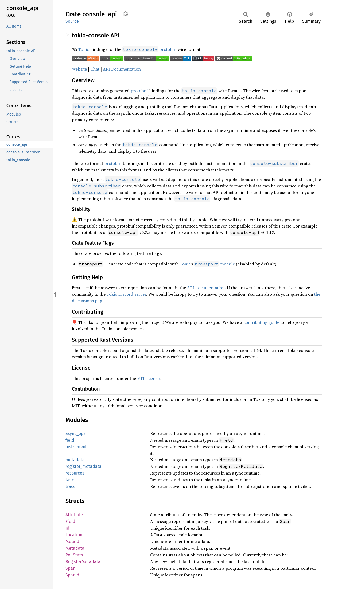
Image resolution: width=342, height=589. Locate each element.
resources (74, 473)
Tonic (83, 49)
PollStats (74, 554)
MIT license (148, 378)
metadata (75, 459)
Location (73, 534)
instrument (76, 446)
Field (70, 521)
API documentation (206, 288)
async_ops (75, 433)
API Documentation (122, 69)
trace (70, 486)
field (69, 440)
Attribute (74, 514)
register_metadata (83, 466)
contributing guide (261, 322)
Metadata (74, 548)
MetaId (72, 541)
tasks (70, 479)
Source (72, 21)
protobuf (168, 49)
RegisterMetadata (82, 561)
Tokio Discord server (126, 294)
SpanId (72, 575)
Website (79, 69)
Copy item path (125, 13)
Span (70, 568)
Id (67, 528)
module (214, 264)
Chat (94, 69)
